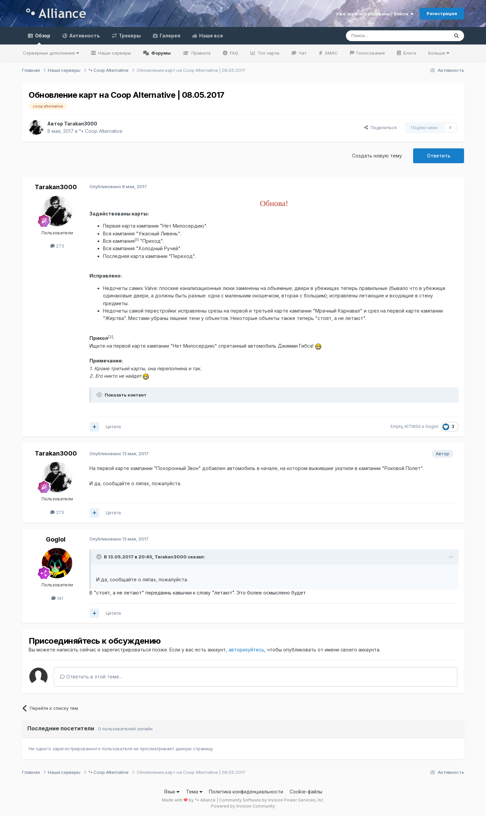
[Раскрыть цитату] (99, 556)
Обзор (42, 39)
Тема (194, 791)
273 (57, 246)
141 (57, 598)
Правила (200, 53)
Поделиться (380, 127)
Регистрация (442, 13)
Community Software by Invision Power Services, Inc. (271, 800)
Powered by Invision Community (243, 806)
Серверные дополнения (51, 53)
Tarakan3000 (56, 187)
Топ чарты (267, 53)
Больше (438, 53)
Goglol (55, 539)
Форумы (160, 53)
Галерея (169, 35)
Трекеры (129, 35)
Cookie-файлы (306, 791)
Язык (172, 791)
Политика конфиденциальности (246, 791)
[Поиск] (382, 35)
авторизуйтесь (246, 649)
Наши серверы (114, 53)
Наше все (210, 35)
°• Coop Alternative (101, 131)
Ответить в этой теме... (91, 676)
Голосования (370, 53)
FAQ (233, 53)
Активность (84, 35)
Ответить (438, 155)
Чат (301, 53)
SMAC (331, 53)
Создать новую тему (377, 155)
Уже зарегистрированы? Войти (374, 14)
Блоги (409, 53)
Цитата (113, 426)
